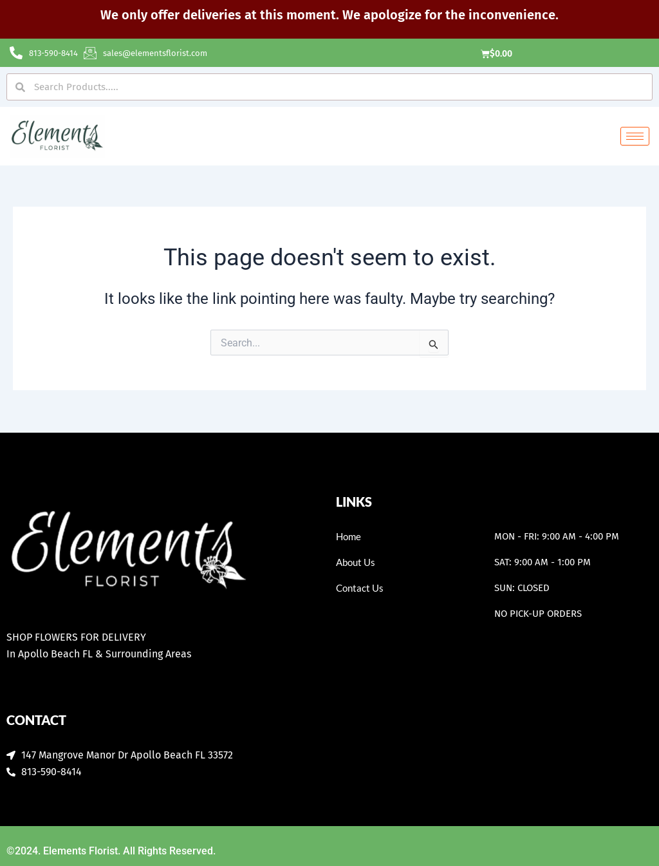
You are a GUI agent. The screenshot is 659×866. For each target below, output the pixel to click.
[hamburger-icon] (634, 137)
